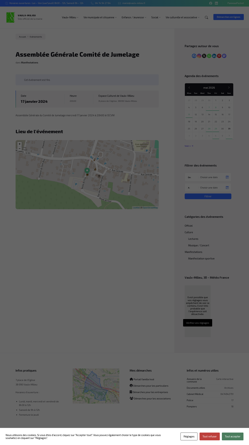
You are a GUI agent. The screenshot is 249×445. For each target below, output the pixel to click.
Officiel (189, 225)
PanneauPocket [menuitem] (236, 3)
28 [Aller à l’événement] (209, 128)
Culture (189, 232)
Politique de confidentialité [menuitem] (158, 438)
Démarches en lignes (228, 17)
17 (232, 400)
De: (189, 177)
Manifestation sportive (201, 258)
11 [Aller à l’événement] (189, 114)
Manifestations (29, 62)
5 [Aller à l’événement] (215, 135)
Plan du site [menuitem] (134, 438)
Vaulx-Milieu (27, 15)
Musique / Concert (198, 245)
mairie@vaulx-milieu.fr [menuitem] (133, 3)
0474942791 (226, 394)
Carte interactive (224, 378)
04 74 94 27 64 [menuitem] (103, 3)
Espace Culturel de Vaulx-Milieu (116, 95)
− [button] (20, 149)
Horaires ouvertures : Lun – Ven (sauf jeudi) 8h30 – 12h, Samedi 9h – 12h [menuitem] (46, 3)
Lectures (193, 238)
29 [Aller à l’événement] (216, 128)
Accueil (22, 36)
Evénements (36, 36)
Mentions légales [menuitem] (186, 438)
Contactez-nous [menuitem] (116, 438)
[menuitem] (69, 17)
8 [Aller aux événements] (215, 107)
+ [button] (20, 144)
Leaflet (136, 207)
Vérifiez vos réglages (197, 322)
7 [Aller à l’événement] (209, 107)
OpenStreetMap (150, 207)
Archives (228, 387)
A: (189, 187)
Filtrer (208, 196)
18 (232, 406)
